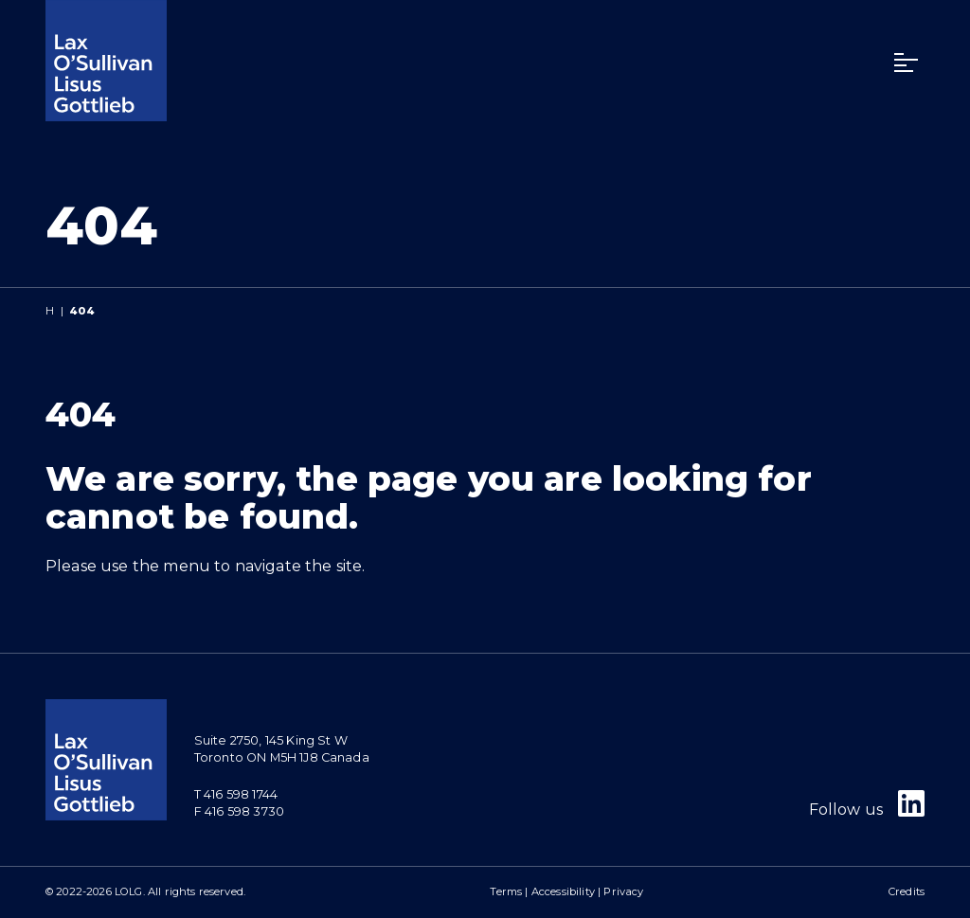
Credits (907, 891)
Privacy (623, 891)
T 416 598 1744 (236, 794)
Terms (506, 891)
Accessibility (563, 891)
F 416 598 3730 (239, 811)
